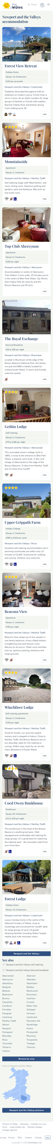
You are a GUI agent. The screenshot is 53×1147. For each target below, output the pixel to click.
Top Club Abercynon (22, 246)
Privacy (11, 1137)
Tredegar (31, 1043)
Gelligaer (31, 1009)
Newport (6, 1028)
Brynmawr (32, 994)
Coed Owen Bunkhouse (24, 802)
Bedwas (6, 990)
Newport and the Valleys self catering (23, 964)
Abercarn (31, 975)
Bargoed (6, 987)
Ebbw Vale (32, 1005)
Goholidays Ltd (34, 1142)
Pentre (30, 1028)
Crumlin (30, 1002)
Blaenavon (7, 994)
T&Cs (19, 1137)
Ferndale (6, 1009)
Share (32, 4)
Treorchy (31, 1047)
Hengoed (6, 1013)
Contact (38, 1137)
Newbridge (32, 1024)
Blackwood (32, 990)
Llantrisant (32, 1017)
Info (44, 114)
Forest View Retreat (21, 65)
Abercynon (7, 979)
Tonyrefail (7, 1043)
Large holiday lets (17, 1127)
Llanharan (7, 1017)
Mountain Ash (33, 1020)
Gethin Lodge (16, 426)
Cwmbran (7, 1005)
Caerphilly (7, 1002)
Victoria (6, 1050)
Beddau (30, 987)
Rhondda (6, 1035)
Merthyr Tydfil (9, 1020)
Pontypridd (32, 1032)
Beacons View (16, 611)
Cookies (28, 1137)
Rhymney (31, 1035)
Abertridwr (32, 983)
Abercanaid (7, 975)
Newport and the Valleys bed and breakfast (25, 970)
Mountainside (16, 161)
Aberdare (31, 979)
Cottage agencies (9, 1130)
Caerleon (31, 998)
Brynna (5, 998)
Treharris (6, 1047)
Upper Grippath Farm (22, 522)
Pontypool (7, 1032)
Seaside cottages (34, 1127)
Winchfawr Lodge (19, 707)
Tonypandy (32, 1039)
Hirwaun (31, 1013)
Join (47, 1137)
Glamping (24, 1124)
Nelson (5, 1024)
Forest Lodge (15, 898)
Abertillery (7, 983)
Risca (4, 1039)
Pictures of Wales (10, 1124)
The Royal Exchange (21, 338)
